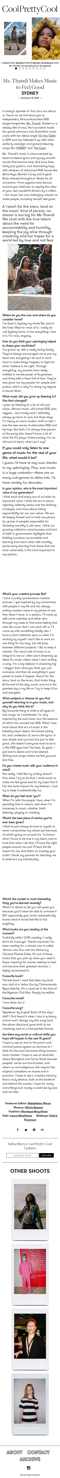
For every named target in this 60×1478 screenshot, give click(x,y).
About (14, 1452)
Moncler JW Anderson (43, 62)
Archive (30, 1459)
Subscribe (46, 1155)
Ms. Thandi (33, 123)
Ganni (6, 62)
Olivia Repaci (34, 1107)
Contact (38, 1452)
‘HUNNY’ (21, 148)
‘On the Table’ (47, 136)
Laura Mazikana (21, 1116)
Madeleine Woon (39, 1103)
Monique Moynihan (34, 1111)
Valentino (20, 62)
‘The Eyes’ (39, 148)
